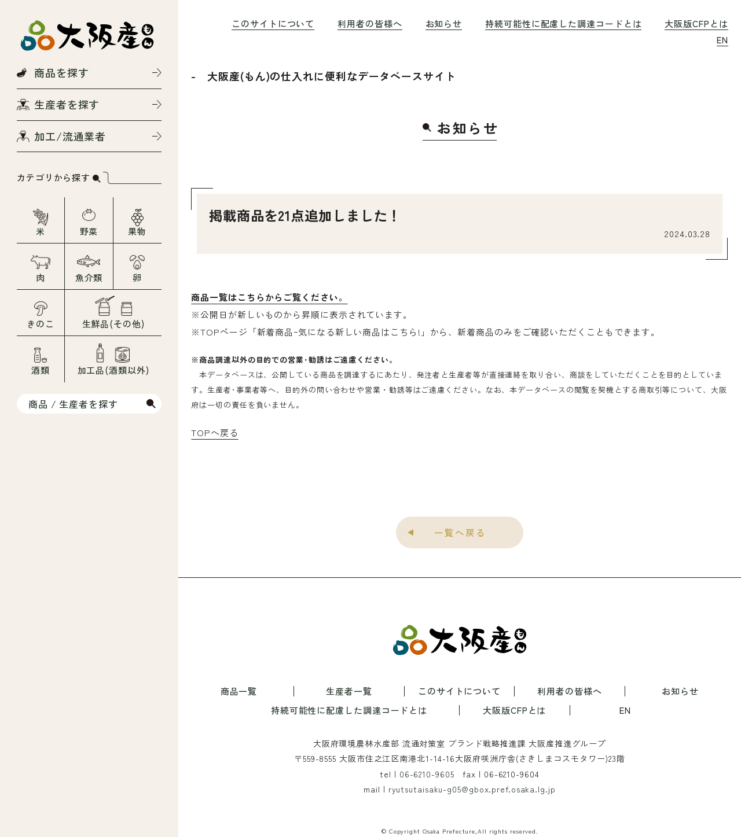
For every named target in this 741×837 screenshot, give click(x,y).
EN (722, 40)
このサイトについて (273, 23)
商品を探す (61, 72)
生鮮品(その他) (113, 324)
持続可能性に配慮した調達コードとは (563, 23)
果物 (137, 231)
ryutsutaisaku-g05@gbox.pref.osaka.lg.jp (472, 789)
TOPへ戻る (214, 432)
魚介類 (89, 277)
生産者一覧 (349, 691)
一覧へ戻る (460, 532)
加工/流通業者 (70, 135)
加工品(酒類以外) (113, 370)
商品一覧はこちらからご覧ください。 (269, 297)
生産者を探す (67, 104)
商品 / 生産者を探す (73, 404)
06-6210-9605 (426, 774)
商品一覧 (239, 691)
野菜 (89, 231)
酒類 (40, 370)
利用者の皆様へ (370, 23)
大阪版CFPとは (696, 23)
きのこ (40, 324)
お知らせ (444, 23)
